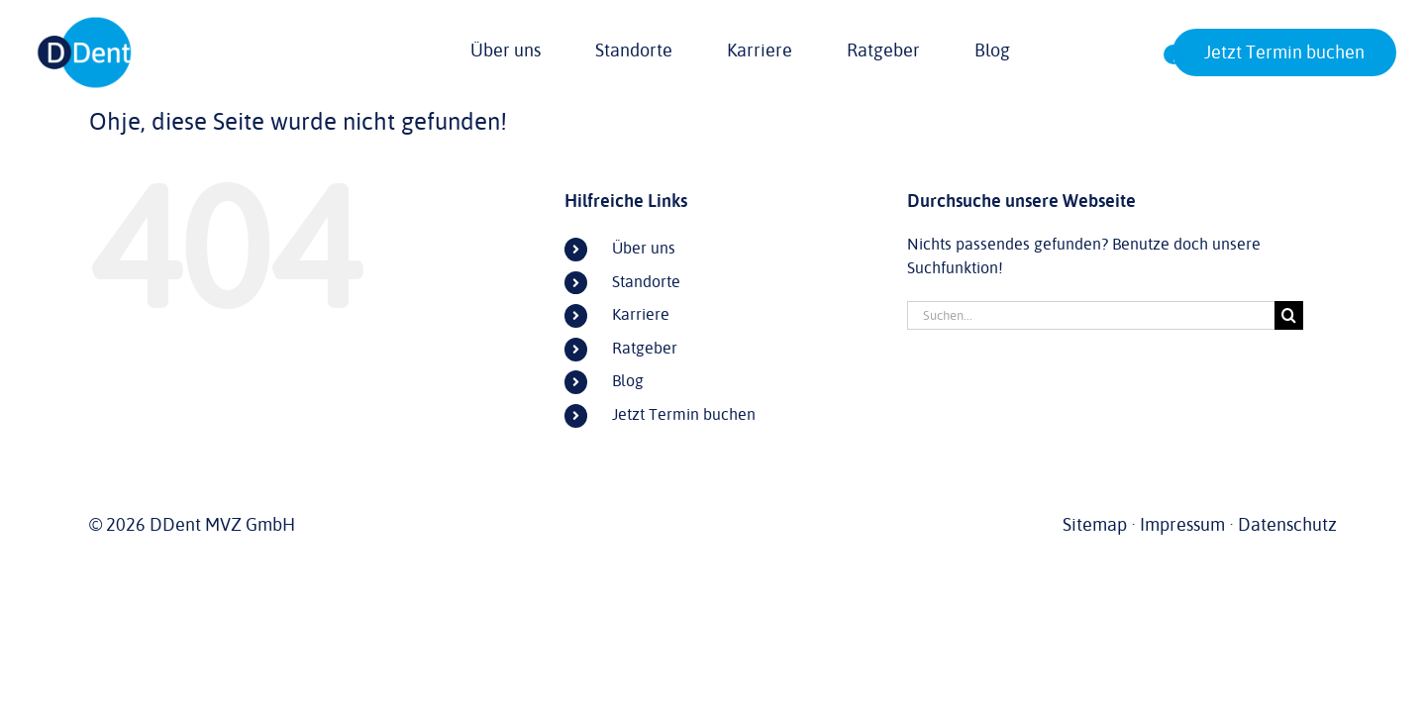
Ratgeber (644, 348)
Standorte (646, 282)
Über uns (643, 248)
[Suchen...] (1090, 315)
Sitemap (1095, 525)
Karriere (640, 315)
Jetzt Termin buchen (684, 415)
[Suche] (1288, 315)
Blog (628, 381)
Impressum (1182, 525)
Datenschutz (1287, 525)
